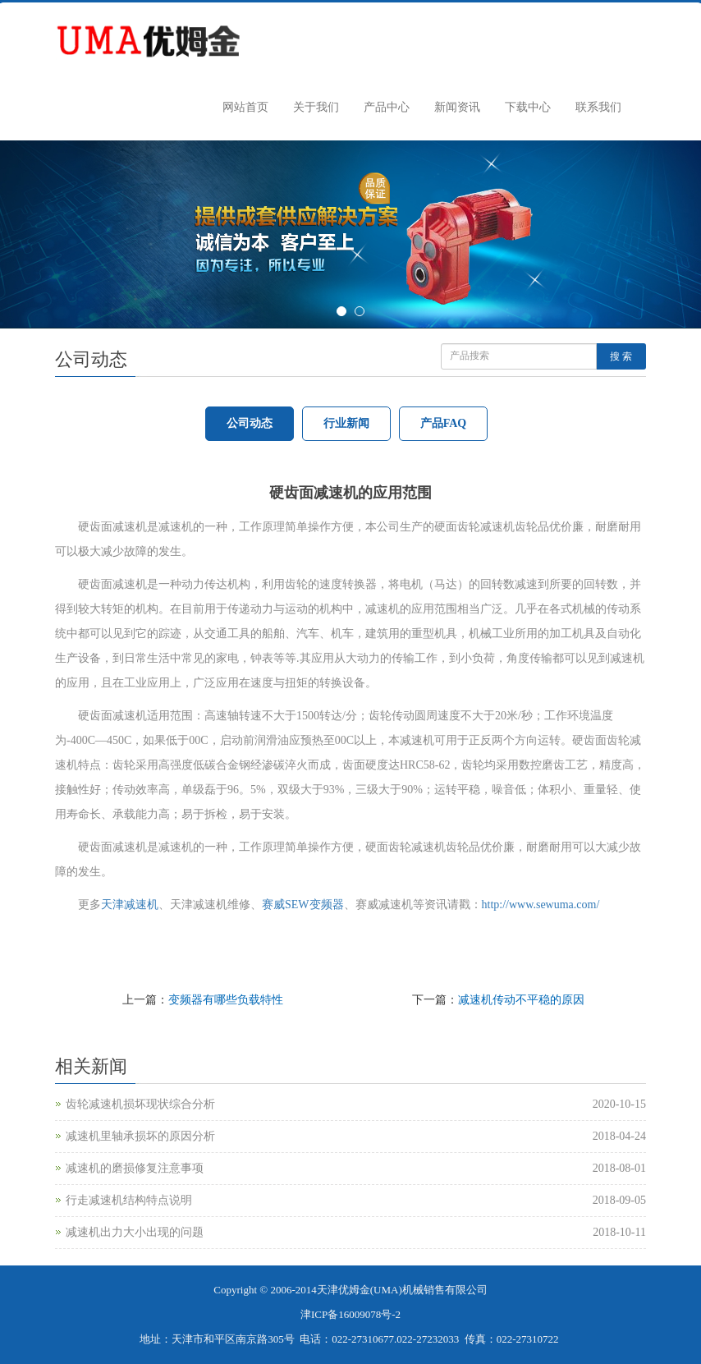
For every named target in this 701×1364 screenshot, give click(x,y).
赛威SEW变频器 (303, 904)
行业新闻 (346, 423)
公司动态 (250, 423)
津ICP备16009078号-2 (350, 1314)
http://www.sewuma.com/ (541, 904)
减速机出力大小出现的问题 (135, 1232)
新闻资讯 (457, 107)
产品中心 (387, 107)
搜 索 (621, 356)
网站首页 (245, 107)
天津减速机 (129, 904)
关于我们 (316, 107)
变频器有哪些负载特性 (225, 1000)
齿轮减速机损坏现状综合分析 (140, 1104)
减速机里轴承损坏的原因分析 (140, 1136)
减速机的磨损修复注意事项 (135, 1168)
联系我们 (598, 107)
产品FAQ (443, 423)
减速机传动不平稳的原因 (521, 1000)
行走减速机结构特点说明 (129, 1200)
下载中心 (528, 107)
